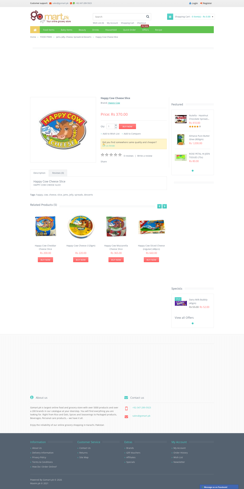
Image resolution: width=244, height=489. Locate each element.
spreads (79, 194)
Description (39, 172)
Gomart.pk (48, 479)
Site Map (84, 457)
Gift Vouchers (133, 452)
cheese (52, 194)
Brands (130, 447)
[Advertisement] (122, 75)
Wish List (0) (98, 22)
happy (39, 194)
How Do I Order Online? (44, 466)
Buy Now (45, 259)
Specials (130, 462)
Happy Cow (114, 102)
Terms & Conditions (42, 462)
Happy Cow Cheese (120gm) (80, 245)
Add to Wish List (111, 133)
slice (59, 194)
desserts (88, 194)
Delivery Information (43, 452)
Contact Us (85, 447)
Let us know (108, 145)
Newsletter (179, 462)
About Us (37, 447)
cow (46, 194)
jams (65, 194)
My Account (112, 22)
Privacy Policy (39, 457)
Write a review (144, 155)
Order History (181, 452)
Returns (83, 452)
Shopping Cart (127, 22)
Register (206, 3)
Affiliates (131, 457)
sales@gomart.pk (58, 3)
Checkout (141, 22)
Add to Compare (132, 133)
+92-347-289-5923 (84, 3)
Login (193, 3)
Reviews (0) (58, 172)
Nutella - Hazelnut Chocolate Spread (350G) (198, 119)
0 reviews (129, 155)
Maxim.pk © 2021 (39, 483)
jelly (71, 194)
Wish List (178, 457)
